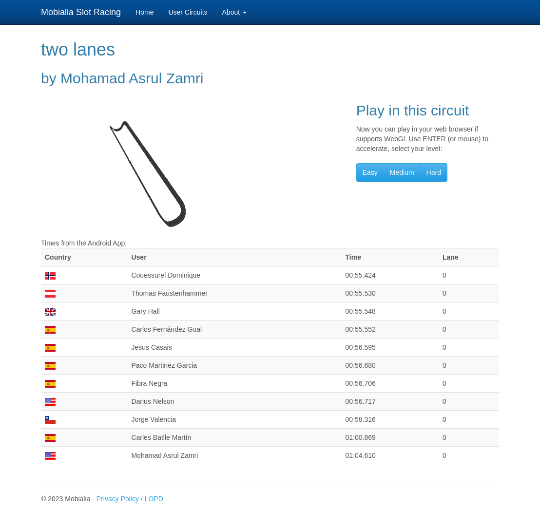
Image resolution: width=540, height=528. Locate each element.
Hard (433, 172)
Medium (402, 172)
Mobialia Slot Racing (81, 12)
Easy (370, 172)
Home (144, 12)
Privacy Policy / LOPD (129, 499)
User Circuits (187, 12)
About (234, 12)
